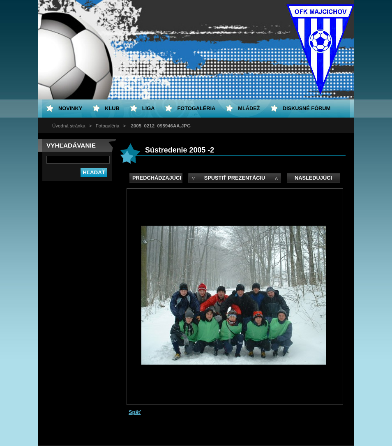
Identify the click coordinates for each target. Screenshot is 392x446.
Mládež (249, 108)
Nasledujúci (313, 178)
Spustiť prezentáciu (234, 178)
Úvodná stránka (68, 125)
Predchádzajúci (156, 178)
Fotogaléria (108, 125)
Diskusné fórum (307, 108)
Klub (112, 108)
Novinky (70, 108)
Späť (135, 412)
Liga (148, 108)
